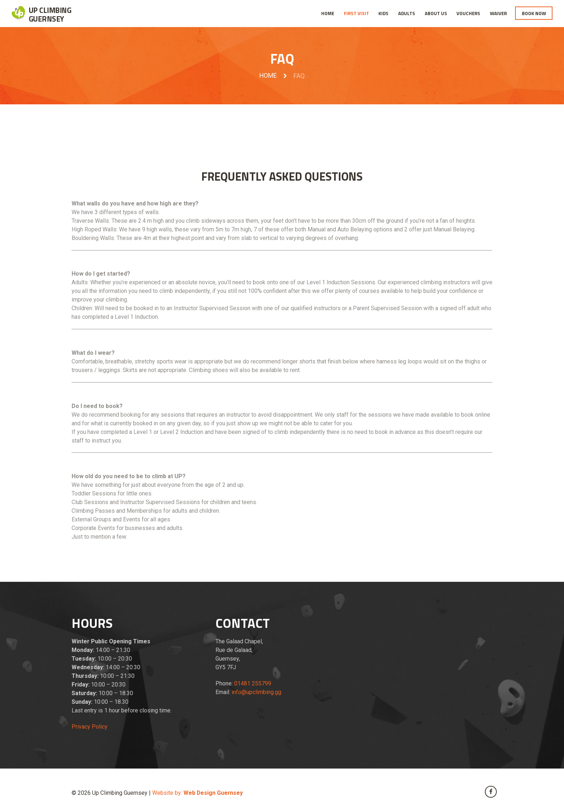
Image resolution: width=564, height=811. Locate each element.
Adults (406, 13)
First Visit (356, 13)
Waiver (498, 13)
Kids (383, 13)
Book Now (534, 13)
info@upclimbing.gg (256, 692)
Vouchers (468, 13)
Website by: (198, 792)
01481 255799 (252, 683)
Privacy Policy (90, 726)
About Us (436, 13)
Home (327, 13)
